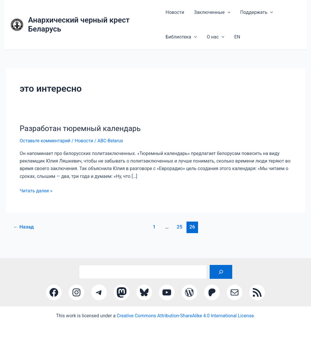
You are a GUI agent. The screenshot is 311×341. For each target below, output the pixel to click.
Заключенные (209, 13)
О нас (212, 41)
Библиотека (181, 41)
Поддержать (249, 13)
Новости (175, 13)
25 (179, 233)
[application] (224, 13)
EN (231, 41)
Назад (23, 233)
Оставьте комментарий (45, 147)
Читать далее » (36, 197)
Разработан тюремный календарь (80, 134)
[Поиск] (221, 272)
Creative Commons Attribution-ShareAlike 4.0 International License (185, 315)
